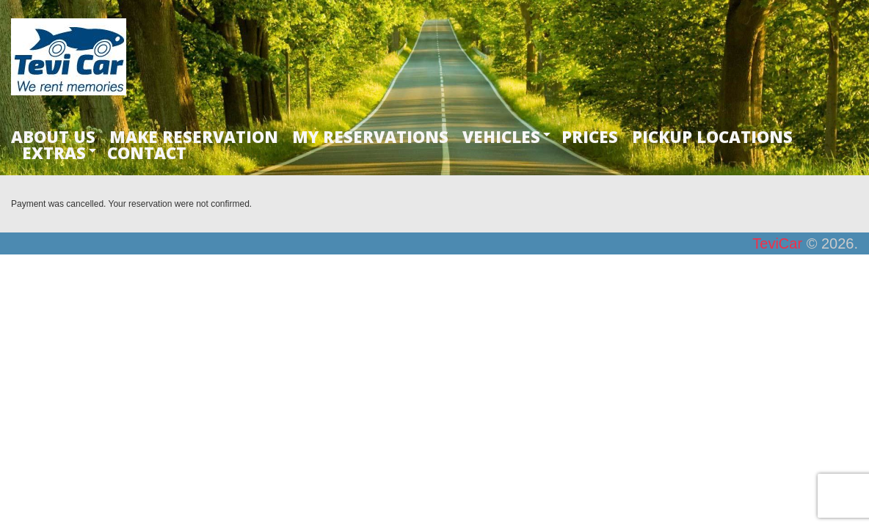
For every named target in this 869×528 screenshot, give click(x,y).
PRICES (589, 136)
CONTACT (146, 152)
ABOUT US (53, 136)
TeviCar (777, 243)
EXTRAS (54, 152)
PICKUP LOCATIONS (712, 136)
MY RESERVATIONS (370, 136)
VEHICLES (501, 136)
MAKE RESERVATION (193, 136)
